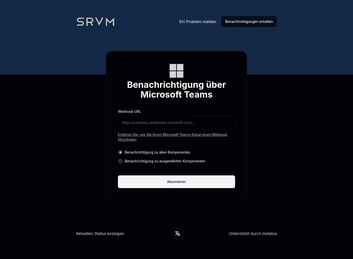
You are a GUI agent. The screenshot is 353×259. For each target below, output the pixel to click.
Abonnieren (176, 182)
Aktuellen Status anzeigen (100, 233)
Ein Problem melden (197, 21)
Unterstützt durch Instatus (253, 233)
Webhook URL (129, 111)
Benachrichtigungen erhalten (249, 21)
